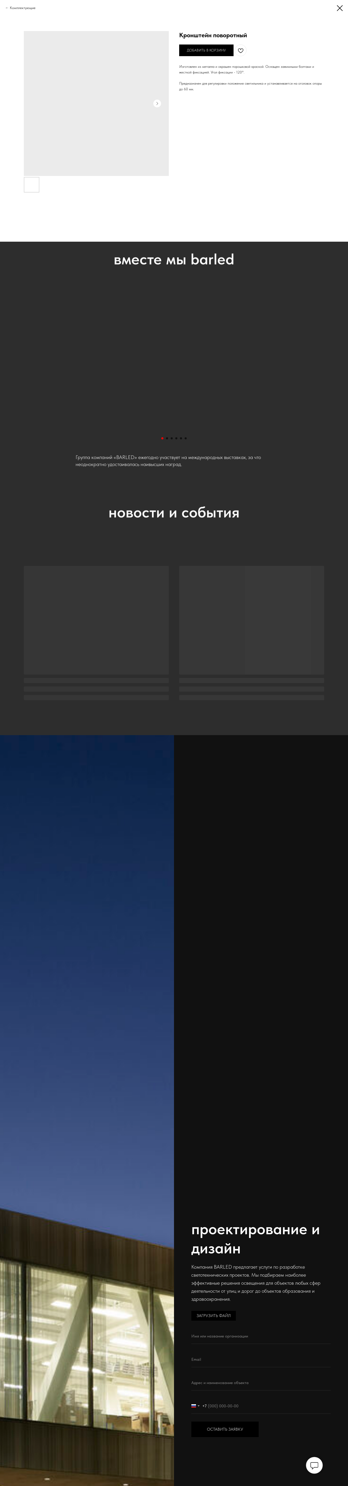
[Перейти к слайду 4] (176, 438)
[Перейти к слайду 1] (162, 438)
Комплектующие (22, 8)
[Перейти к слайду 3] (172, 438)
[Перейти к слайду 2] (167, 438)
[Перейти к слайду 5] (181, 438)
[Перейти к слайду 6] (186, 438)
